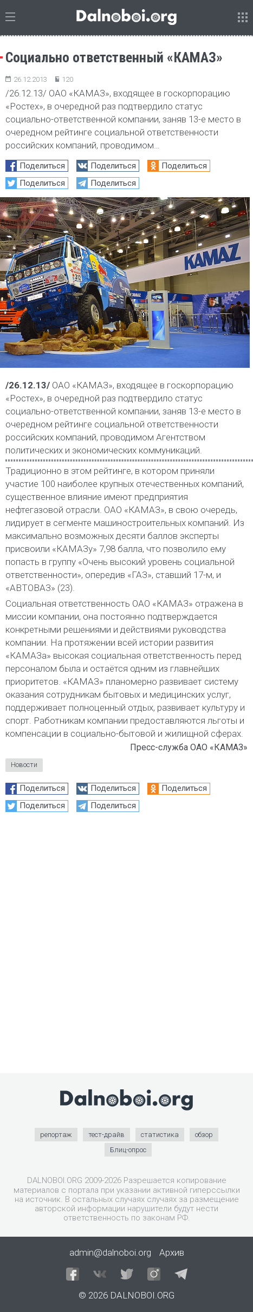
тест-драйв (106, 1135)
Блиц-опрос (128, 1150)
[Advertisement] (126, 946)
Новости (24, 765)
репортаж (56, 1135)
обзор (204, 1135)
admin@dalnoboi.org (110, 1252)
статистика (160, 1135)
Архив (171, 1252)
